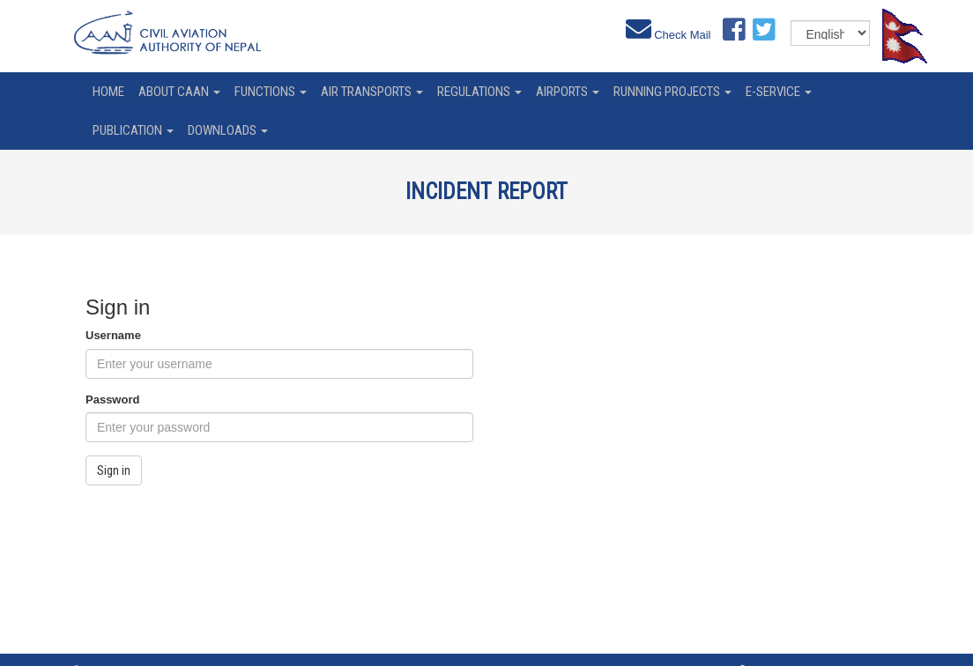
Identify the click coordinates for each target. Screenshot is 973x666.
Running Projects (672, 92)
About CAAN (179, 92)
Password (112, 399)
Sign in (113, 470)
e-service (779, 92)
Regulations (479, 92)
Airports (567, 92)
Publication (133, 130)
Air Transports (372, 92)
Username (113, 335)
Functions (270, 92)
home (108, 92)
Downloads (228, 130)
